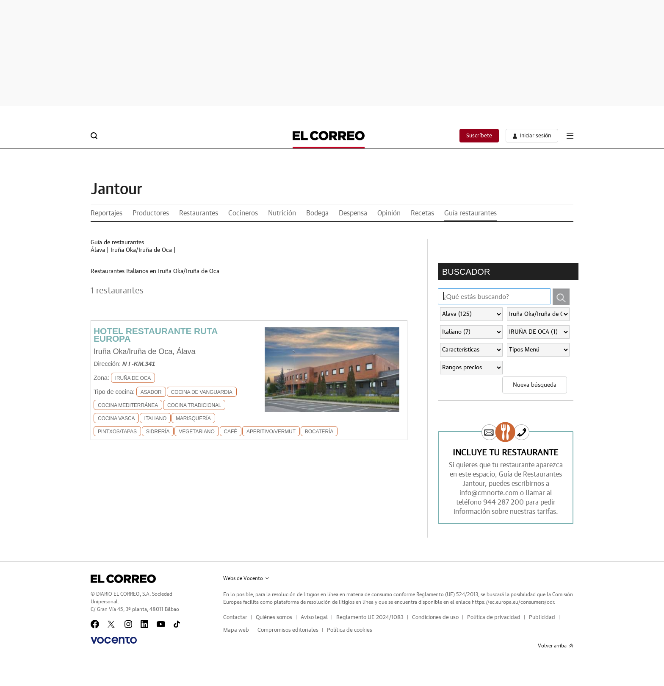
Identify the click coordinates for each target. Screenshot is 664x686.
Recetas (422, 213)
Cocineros (243, 213)
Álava (98, 250)
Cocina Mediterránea (128, 405)
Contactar (235, 617)
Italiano (155, 418)
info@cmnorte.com (488, 493)
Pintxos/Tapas (117, 432)
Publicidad (542, 617)
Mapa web (236, 630)
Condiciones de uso (435, 617)
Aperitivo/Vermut (271, 432)
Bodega (317, 213)
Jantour (116, 189)
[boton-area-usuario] (532, 135)
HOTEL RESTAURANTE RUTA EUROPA (155, 334)
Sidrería (158, 432)
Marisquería (193, 418)
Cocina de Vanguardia (201, 392)
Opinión (389, 213)
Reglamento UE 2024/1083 (370, 617)
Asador (151, 392)
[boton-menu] (570, 136)
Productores (151, 213)
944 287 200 (503, 502)
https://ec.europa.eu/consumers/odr (513, 602)
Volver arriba (555, 645)
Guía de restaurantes (117, 242)
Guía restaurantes (470, 213)
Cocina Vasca (116, 418)
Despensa (353, 213)
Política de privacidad (493, 617)
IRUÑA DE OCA (133, 378)
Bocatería (319, 432)
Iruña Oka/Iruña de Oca (141, 250)
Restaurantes (198, 213)
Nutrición (282, 213)
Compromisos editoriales (287, 630)
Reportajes (106, 213)
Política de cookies (349, 630)
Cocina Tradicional (194, 405)
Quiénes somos (274, 617)
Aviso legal (314, 617)
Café (230, 432)
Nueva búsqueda (534, 385)
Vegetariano (196, 432)
